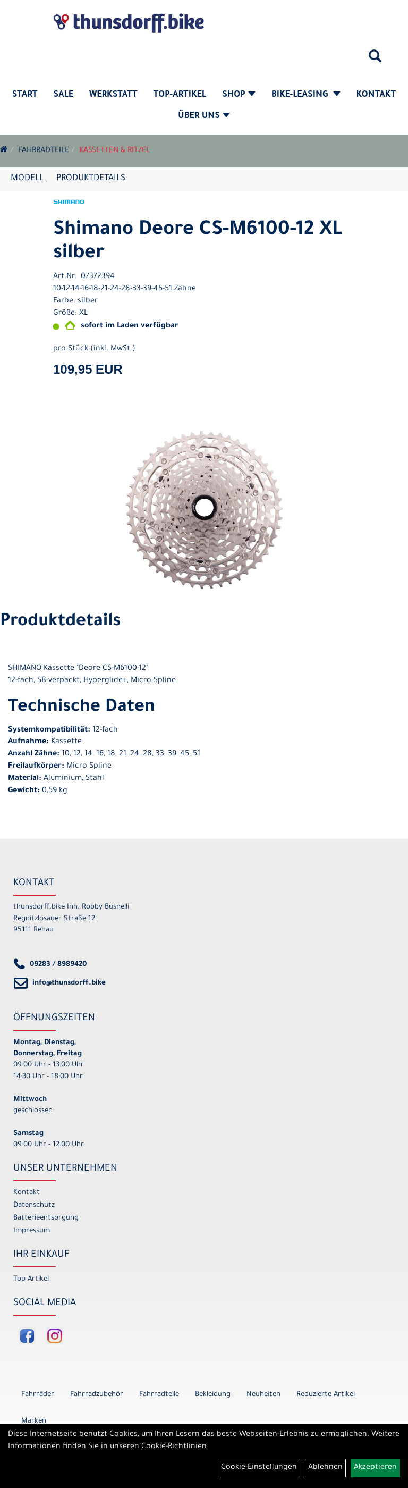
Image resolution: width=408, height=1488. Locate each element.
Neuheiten (263, 1395)
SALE (63, 95)
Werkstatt (113, 95)
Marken (33, 1421)
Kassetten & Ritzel (114, 151)
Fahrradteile (43, 151)
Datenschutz (34, 1205)
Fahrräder (37, 1395)
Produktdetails (90, 178)
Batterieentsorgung (46, 1218)
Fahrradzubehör (96, 1395)
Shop (239, 95)
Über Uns (204, 116)
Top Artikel (31, 1279)
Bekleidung (213, 1395)
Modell (27, 178)
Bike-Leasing (306, 95)
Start (25, 95)
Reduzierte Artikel (325, 1395)
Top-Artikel (180, 95)
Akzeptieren (375, 1468)
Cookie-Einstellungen (259, 1468)
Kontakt (376, 95)
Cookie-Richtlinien (174, 1447)
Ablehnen (325, 1468)
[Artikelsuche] (375, 60)
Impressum (31, 1231)
